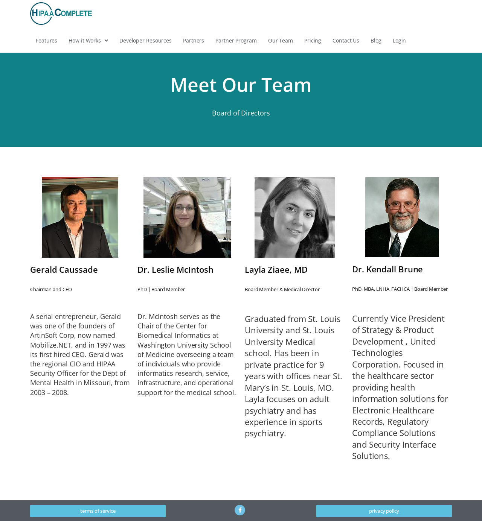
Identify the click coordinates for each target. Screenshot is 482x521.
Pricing (312, 40)
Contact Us (346, 40)
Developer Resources (145, 40)
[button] (88, 40)
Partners (193, 40)
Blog (376, 40)
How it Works (88, 40)
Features (46, 40)
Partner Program (236, 40)
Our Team (280, 40)
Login (399, 40)
